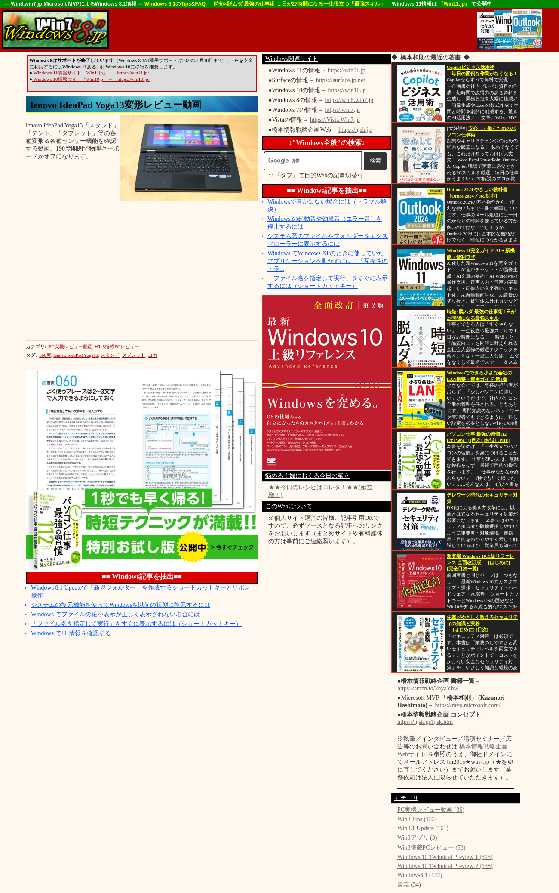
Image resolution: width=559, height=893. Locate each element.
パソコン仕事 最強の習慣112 (477, 434)
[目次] (477, 440)
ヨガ (152, 355)
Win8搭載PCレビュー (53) (431, 847)
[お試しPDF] (497, 440)
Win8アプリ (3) (417, 837)
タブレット (133, 355)
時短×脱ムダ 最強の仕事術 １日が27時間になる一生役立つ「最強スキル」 (299, 4)
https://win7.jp (342, 110)
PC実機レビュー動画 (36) (430, 809)
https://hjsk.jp (355, 130)
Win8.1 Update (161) (422, 828)
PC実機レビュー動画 (70, 346)
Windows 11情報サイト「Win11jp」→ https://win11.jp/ (90, 72)
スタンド (110, 355)
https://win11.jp (347, 70)
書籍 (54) (409, 884)
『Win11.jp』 (455, 4)
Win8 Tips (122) (417, 819)
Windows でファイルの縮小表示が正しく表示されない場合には (115, 614)
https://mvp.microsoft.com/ (468, 705)
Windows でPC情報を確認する (71, 633)
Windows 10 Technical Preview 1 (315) (445, 857)
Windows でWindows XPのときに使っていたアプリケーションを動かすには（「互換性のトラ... (327, 261)
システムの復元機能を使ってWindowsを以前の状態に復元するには (120, 605)
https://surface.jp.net (340, 80)
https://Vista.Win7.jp (335, 120)
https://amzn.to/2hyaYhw (427, 688)
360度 (45, 355)
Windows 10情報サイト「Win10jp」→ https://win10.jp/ (91, 79)
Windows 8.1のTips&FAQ (175, 4)
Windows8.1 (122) (419, 875)
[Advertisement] (266, 29)
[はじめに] (458, 440)
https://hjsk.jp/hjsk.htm (425, 722)
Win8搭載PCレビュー (117, 346)
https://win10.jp (347, 90)
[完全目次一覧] (463, 568)
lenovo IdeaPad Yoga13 (75, 355)
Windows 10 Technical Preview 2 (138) (445, 866)
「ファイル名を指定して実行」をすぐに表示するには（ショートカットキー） (136, 624)
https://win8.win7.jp (349, 100)
